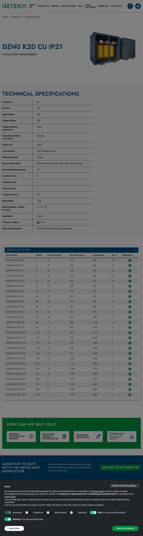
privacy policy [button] (98, 491)
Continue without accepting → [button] (125, 486)
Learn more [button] (14, 528)
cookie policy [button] (10, 497)
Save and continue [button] (125, 528)
